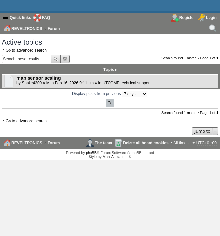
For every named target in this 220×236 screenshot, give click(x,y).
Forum (54, 143)
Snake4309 (32, 83)
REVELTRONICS (26, 143)
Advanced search (65, 59)
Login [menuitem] (211, 17)
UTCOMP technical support (126, 83)
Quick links (20, 17)
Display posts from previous (109, 94)
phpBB (91, 153)
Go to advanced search (26, 50)
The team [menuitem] (103, 143)
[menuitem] (213, 28)
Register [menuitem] (187, 17)
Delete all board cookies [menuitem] (145, 143)
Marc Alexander (115, 157)
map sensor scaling (38, 78)
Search (56, 59)
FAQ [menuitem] (46, 17)
